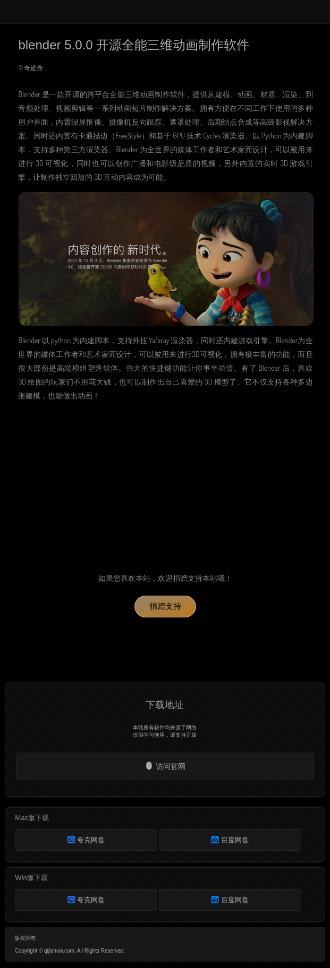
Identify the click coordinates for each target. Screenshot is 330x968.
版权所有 (25, 938)
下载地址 (165, 705)
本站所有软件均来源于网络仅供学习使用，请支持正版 (165, 731)
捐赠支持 (165, 606)
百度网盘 (230, 840)
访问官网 (165, 766)
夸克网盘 (86, 840)
